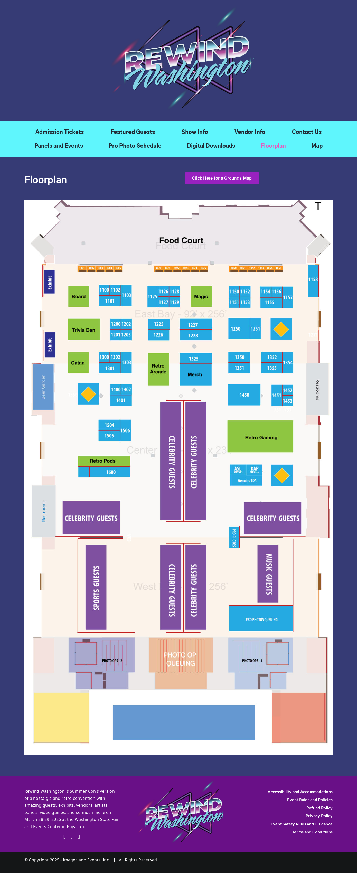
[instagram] (79, 837)
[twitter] (72, 837)
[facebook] (64, 837)
